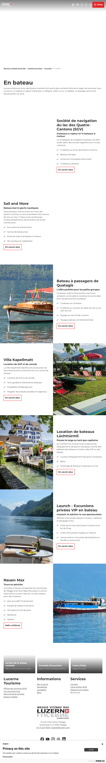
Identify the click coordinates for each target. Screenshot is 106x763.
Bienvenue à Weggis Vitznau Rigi (15, 68)
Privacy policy (8, 757)
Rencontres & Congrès (14, 694)
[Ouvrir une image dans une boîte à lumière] (53, 712)
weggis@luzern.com (60, 727)
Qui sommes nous (12, 691)
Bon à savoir (42, 684)
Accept (91, 750)
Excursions (48, 68)
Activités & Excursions (35, 68)
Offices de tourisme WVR (15, 688)
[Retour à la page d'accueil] (6, 5)
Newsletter (42, 687)
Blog (39, 692)
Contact (74, 684)
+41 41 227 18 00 (43, 727)
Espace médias (11, 697)
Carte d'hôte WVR (78, 687)
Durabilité (41, 690)
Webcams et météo (79, 690)
